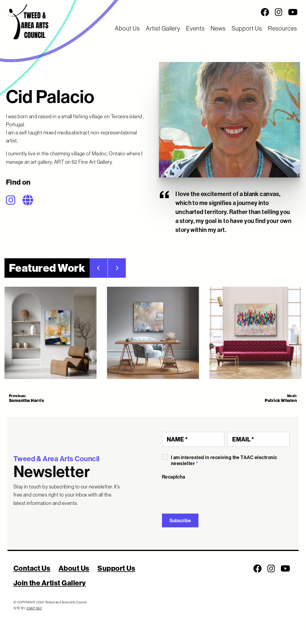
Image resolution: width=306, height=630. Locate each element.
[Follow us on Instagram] (279, 12)
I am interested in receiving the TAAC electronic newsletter (224, 460)
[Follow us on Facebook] (265, 12)
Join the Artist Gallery (49, 582)
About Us (127, 28)
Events (195, 28)
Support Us (247, 28)
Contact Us (32, 568)
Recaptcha (173, 477)
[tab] (50, 333)
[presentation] (207, 494)
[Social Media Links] (191, 12)
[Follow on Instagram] (14, 200)
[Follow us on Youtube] (293, 12)
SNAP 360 (34, 608)
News (218, 28)
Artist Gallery (163, 28)
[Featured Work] (153, 333)
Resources (282, 28)
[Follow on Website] (30, 200)
